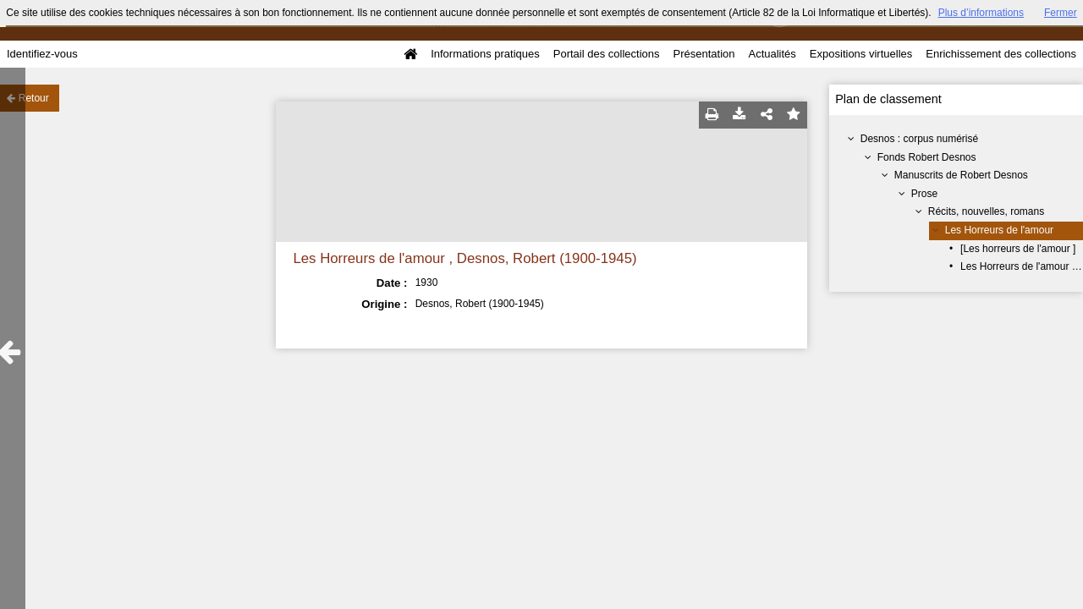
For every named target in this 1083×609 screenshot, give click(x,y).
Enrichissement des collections (1001, 53)
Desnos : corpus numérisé (919, 139)
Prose (924, 194)
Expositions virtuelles (861, 53)
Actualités (771, 53)
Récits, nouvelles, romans (986, 211)
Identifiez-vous (42, 53)
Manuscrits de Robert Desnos (961, 175)
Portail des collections (606, 53)
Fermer (1060, 13)
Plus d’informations (981, 13)
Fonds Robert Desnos (926, 157)
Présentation (703, 53)
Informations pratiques (485, 53)
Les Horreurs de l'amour (999, 230)
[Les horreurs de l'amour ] (1017, 249)
